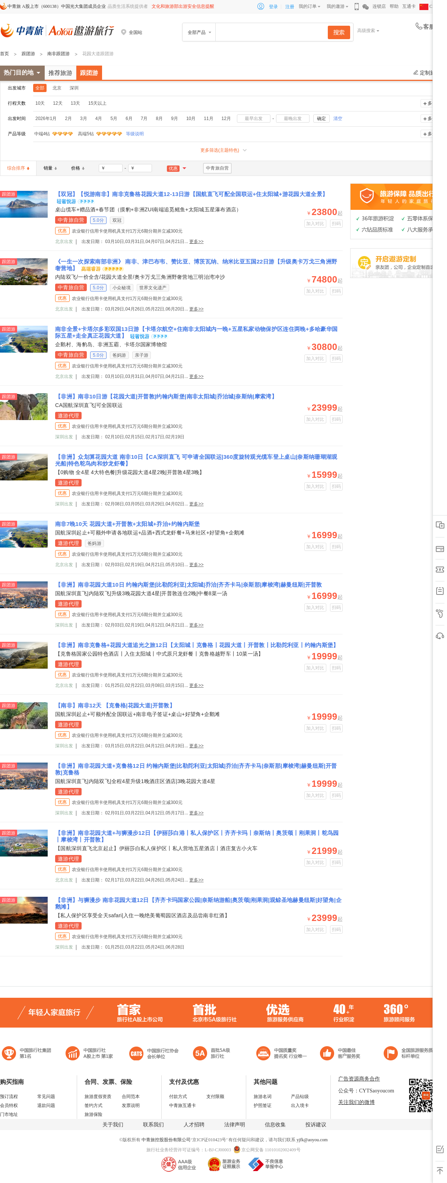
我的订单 (308, 6)
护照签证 (263, 1105)
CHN (429, 6)
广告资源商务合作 (359, 1079)
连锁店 (379, 6)
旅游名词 (263, 1096)
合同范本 (131, 1096)
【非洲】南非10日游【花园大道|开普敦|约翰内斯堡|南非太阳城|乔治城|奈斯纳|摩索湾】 (166, 396)
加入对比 (315, 223)
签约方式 (93, 1105)
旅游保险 (93, 1114)
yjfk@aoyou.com (312, 1139)
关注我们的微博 (356, 1102)
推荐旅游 (60, 73)
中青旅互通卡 (182, 1105)
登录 (273, 6)
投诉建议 (315, 1124)
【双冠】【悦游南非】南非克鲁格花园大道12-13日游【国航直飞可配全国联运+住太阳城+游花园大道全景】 (191, 194)
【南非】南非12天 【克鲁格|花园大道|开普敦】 (115, 705)
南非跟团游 (58, 53)
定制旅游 (427, 73)
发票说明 (131, 1105)
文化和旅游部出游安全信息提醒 (183, 6)
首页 (4, 53)
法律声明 (234, 1124)
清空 (337, 118)
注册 (289, 6)
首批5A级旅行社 (89, 1054)
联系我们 (153, 1124)
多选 (432, 103)
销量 (50, 168)
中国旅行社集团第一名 (27, 1054)
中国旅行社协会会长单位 (154, 1054)
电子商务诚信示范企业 (215, 1054)
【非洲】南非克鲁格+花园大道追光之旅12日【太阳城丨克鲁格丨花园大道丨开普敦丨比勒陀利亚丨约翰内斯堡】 (197, 645)
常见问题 (46, 1096)
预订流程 (9, 1096)
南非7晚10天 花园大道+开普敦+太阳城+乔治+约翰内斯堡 (127, 524)
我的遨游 (336, 6)
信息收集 (275, 1124)
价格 (78, 168)
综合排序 (18, 168)
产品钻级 (300, 1096)
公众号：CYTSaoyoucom (366, 1091)
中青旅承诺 (410, 1054)
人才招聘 (194, 1124)
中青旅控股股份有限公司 (166, 1139)
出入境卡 (300, 1105)
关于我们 (112, 1124)
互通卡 (409, 6)
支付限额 (215, 1096)
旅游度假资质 (98, 1096)
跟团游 (28, 53)
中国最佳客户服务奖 (282, 1054)
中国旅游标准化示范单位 (342, 1054)
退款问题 (46, 1105)
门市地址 (9, 1114)
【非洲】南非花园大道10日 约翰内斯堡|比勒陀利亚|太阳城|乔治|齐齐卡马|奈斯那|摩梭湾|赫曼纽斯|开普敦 (188, 584)
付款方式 (178, 1096)
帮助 (394, 6)
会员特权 (9, 1105)
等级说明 (130, 133)
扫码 (336, 223)
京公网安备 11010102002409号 (271, 1149)
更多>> (196, 241)
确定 (321, 118)
